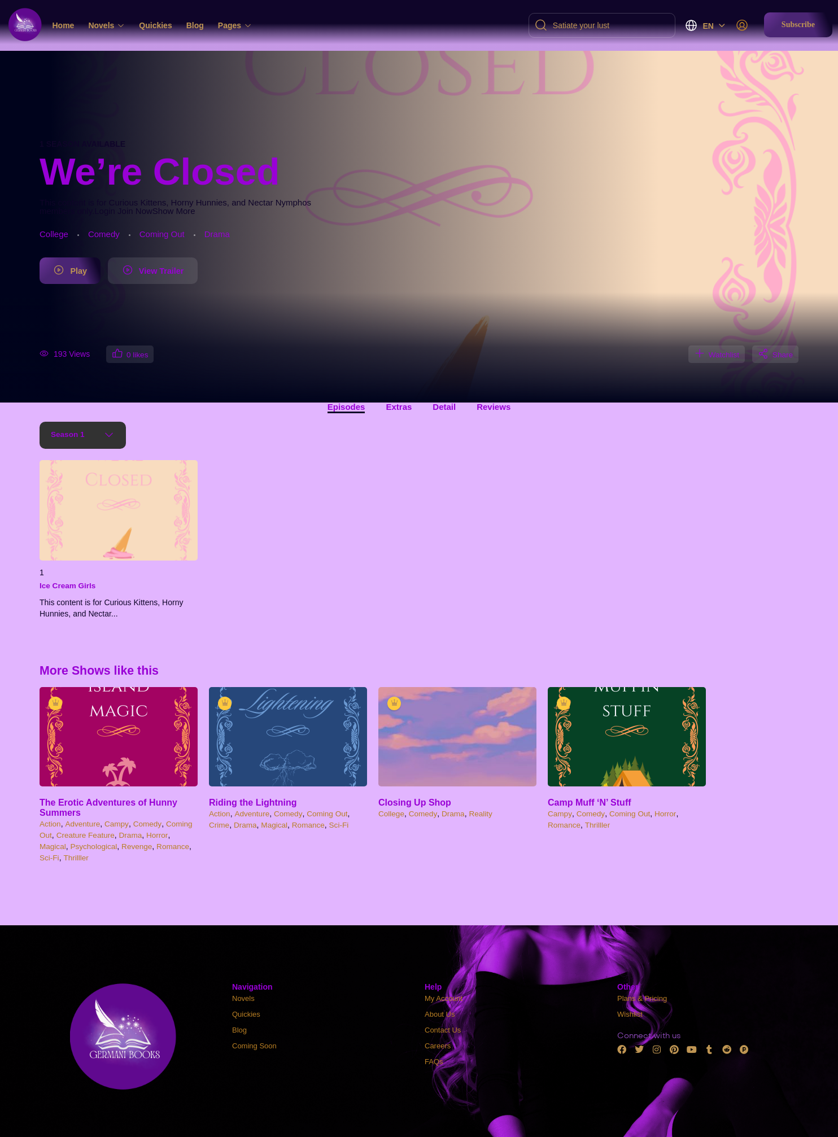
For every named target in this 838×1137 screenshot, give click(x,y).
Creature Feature (86, 835)
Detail (444, 407)
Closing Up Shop (414, 803)
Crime (219, 825)
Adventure (84, 824)
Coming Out (162, 234)
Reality (483, 814)
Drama (217, 234)
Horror (161, 835)
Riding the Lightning (253, 803)
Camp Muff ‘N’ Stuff (589, 803)
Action (51, 824)
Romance (177, 846)
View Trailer (169, 271)
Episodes (346, 407)
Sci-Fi (50, 857)
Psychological (95, 846)
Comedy (104, 234)
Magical (53, 846)
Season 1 (69, 435)
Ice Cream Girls (69, 586)
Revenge (139, 846)
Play (75, 271)
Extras (399, 407)
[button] (798, 24)
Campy (118, 824)
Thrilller (77, 857)
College (54, 234)
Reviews (493, 407)
